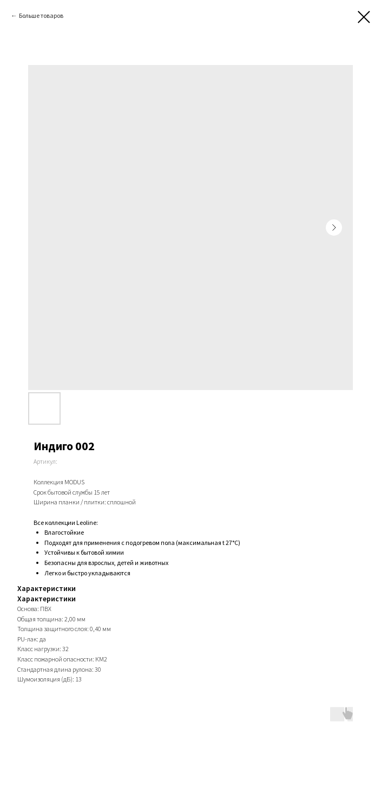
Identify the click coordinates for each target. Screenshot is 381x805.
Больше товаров (41, 15)
